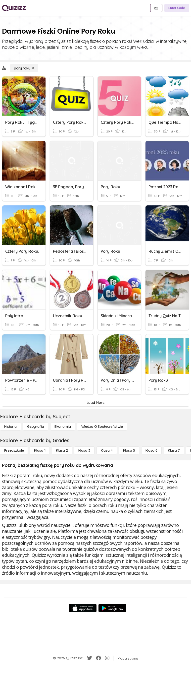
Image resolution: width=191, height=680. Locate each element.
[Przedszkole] (14, 450)
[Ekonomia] (62, 427)
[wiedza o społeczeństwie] (102, 427)
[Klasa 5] (129, 450)
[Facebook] (98, 658)
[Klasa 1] (39, 450)
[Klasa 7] (174, 450)
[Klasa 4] (106, 450)
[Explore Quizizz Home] (14, 8)
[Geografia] (35, 427)
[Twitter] (89, 658)
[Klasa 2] (62, 450)
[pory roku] (24, 68)
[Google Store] (112, 608)
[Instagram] (107, 658)
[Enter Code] (176, 8)
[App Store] (82, 608)
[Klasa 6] (151, 450)
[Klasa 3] (84, 450)
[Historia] (10, 427)
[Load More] (95, 403)
